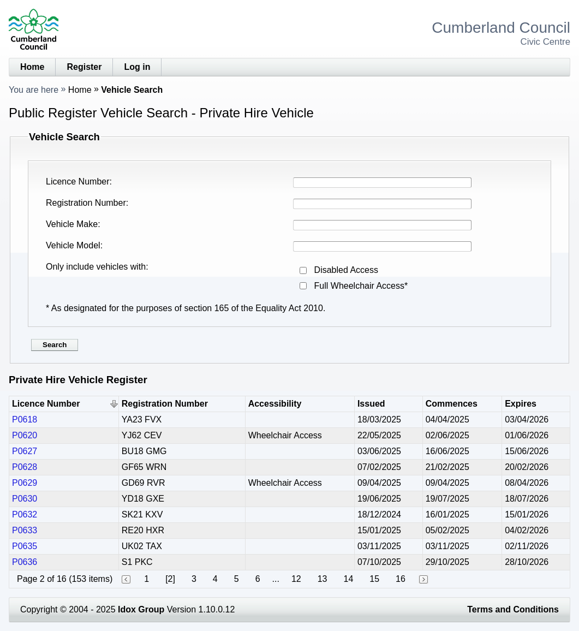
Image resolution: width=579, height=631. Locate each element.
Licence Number (78, 181)
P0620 (24, 435)
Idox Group (141, 609)
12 (296, 579)
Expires (520, 403)
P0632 (24, 514)
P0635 (24, 546)
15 (374, 579)
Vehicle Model (73, 245)
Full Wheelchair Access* (361, 285)
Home (32, 67)
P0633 (24, 530)
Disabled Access (346, 270)
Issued (371, 403)
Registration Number (86, 202)
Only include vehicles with (96, 266)
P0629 (24, 482)
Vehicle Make (72, 224)
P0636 (24, 562)
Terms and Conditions (513, 609)
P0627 (24, 451)
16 (400, 579)
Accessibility (275, 403)
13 (322, 579)
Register (84, 67)
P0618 (24, 419)
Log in (137, 67)
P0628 (24, 467)
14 (348, 579)
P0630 (24, 498)
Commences (451, 403)
